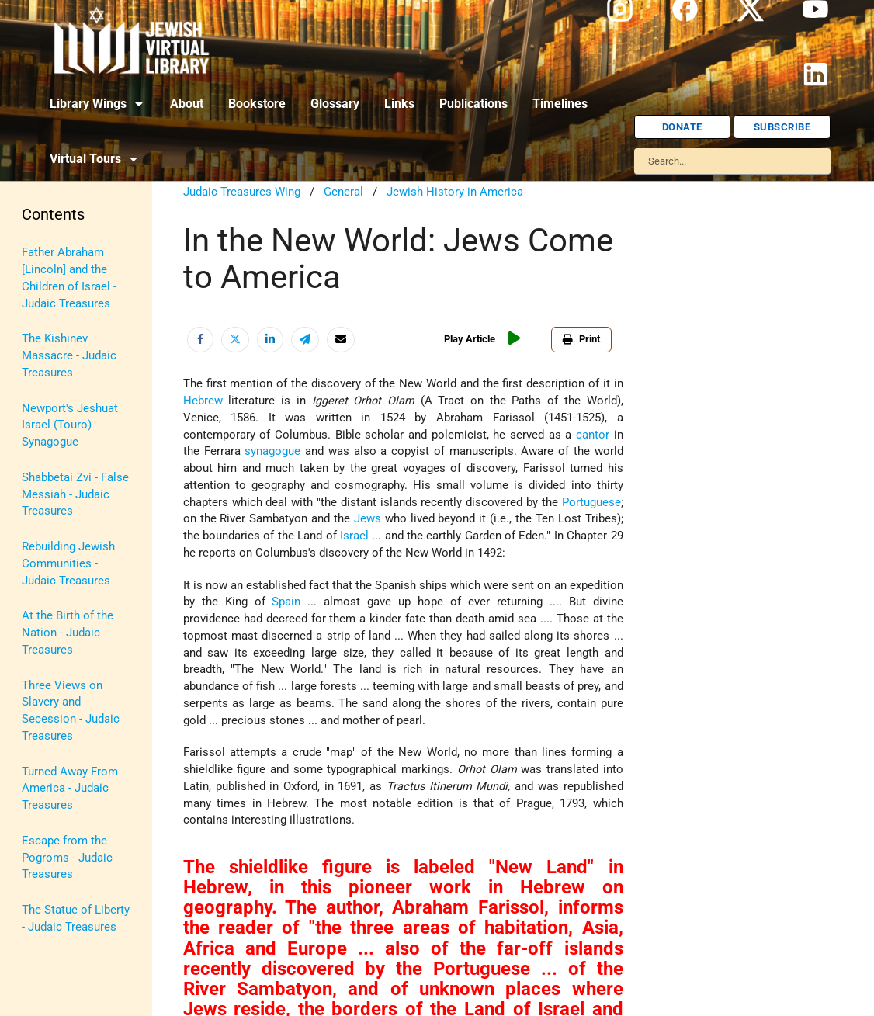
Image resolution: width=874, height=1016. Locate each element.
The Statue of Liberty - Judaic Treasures (76, 918)
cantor (592, 435)
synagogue (272, 451)
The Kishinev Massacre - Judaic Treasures (69, 356)
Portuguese (591, 502)
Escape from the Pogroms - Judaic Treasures (67, 858)
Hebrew (203, 400)
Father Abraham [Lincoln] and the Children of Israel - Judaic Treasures (69, 278)
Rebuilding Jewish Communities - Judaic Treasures (68, 564)
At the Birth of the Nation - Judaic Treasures (67, 633)
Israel (354, 536)
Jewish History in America (455, 192)
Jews (367, 518)
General (343, 192)
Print (581, 339)
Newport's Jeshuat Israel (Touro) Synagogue (70, 425)
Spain (286, 602)
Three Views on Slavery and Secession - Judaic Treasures (71, 711)
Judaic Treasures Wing (241, 192)
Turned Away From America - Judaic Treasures (70, 789)
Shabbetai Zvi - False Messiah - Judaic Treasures (75, 494)
